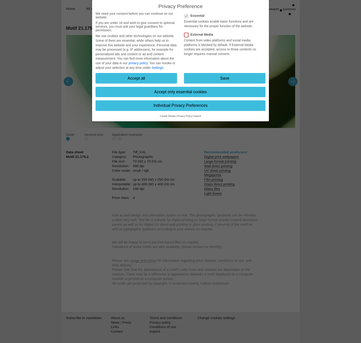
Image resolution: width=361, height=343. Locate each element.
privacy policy (138, 63)
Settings (157, 68)
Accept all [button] (136, 78)
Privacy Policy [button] (184, 116)
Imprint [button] (197, 116)
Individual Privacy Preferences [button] (180, 105)
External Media (200, 34)
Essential (195, 15)
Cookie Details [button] (168, 116)
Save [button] (224, 78)
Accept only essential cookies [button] (180, 92)
